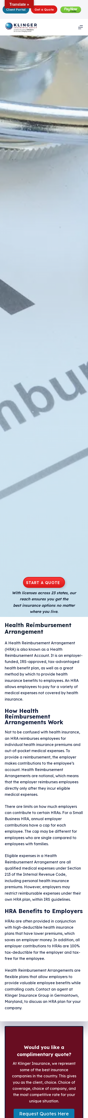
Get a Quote (44, 9)
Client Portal (16, 9)
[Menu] (80, 27)
